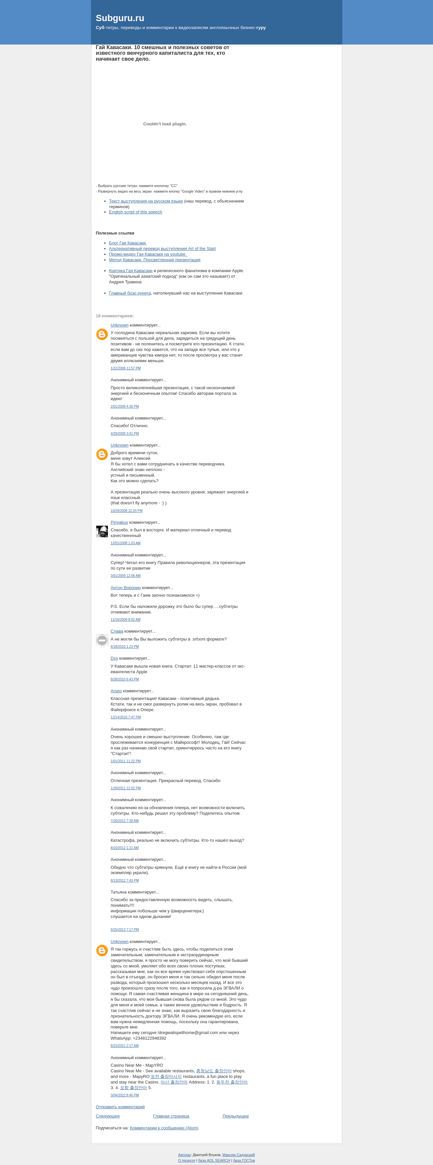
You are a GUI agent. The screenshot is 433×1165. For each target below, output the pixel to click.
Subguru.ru (120, 18)
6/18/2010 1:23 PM (125, 646)
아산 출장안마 (174, 1082)
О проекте (186, 1160)
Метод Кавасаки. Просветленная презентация (155, 259)
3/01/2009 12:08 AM (126, 576)
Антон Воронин (126, 587)
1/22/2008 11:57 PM (126, 368)
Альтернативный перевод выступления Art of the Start (162, 248)
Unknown (120, 325)
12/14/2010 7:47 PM (126, 717)
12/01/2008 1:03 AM (126, 543)
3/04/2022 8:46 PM (125, 1095)
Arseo (116, 690)
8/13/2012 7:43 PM (125, 880)
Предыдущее (236, 1116)
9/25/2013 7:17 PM (125, 929)
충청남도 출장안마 (214, 1070)
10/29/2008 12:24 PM (127, 511)
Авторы (184, 1155)
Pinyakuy (119, 522)
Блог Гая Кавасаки (128, 242)
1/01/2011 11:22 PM (126, 761)
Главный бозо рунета (130, 293)
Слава (117, 631)
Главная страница (171, 1116)
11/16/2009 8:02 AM (126, 619)
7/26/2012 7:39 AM (125, 821)
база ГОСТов (244, 1160)
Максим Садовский (239, 1155)
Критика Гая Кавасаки (131, 270)
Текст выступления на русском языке (146, 201)
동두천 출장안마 (232, 1082)
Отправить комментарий (120, 1106)
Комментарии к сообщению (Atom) (164, 1127)
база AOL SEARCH (214, 1160)
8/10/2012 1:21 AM (125, 848)
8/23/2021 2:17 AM (125, 1046)
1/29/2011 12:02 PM (126, 788)
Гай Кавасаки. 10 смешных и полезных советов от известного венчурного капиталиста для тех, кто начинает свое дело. (163, 53)
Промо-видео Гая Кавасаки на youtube (148, 254)
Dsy (114, 658)
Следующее (108, 1116)
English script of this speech (135, 211)
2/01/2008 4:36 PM (125, 406)
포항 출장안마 (133, 1087)
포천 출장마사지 (166, 1076)
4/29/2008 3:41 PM (125, 433)
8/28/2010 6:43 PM (125, 679)
